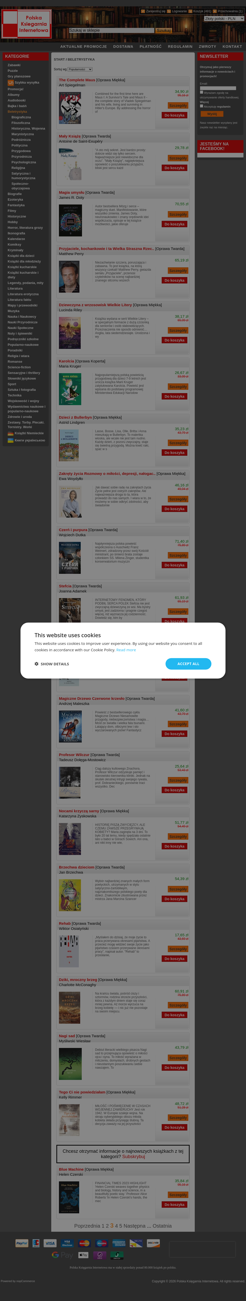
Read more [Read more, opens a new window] (126, 649)
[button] (52, 663)
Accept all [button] (188, 663)
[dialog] (122, 651)
